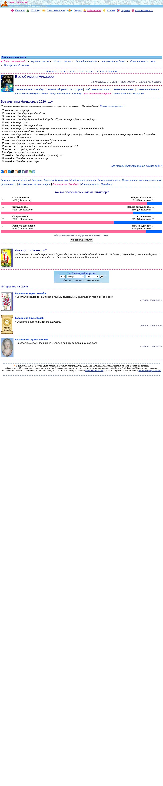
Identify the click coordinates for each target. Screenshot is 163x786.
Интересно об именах (16, 65)
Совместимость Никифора (128, 93)
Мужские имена (40, 61)
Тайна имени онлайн (14, 61)
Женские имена (62, 61)
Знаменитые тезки (123, 89)
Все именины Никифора (97, 93)
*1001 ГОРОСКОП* (94, 370)
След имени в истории (97, 89)
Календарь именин (86, 61)
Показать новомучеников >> (113, 106)
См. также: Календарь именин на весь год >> (136, 165)
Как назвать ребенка (113, 61)
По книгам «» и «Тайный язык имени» (126, 81)
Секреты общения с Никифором (64, 89)
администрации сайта (150, 370)
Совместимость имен (142, 61)
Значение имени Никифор (29, 89)
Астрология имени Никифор (66, 93)
